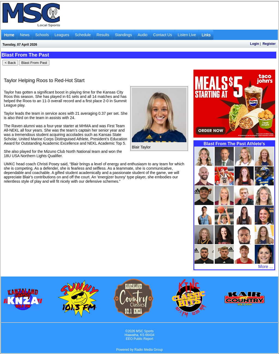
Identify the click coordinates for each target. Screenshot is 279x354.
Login (254, 44)
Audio (142, 35)
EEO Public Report (139, 339)
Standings (123, 35)
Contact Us (162, 35)
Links (206, 35)
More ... (265, 266)
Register (269, 44)
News (24, 35)
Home (9, 35)
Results (102, 35)
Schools (42, 35)
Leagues (61, 35)
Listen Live (187, 35)
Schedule (83, 35)
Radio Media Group (148, 350)
